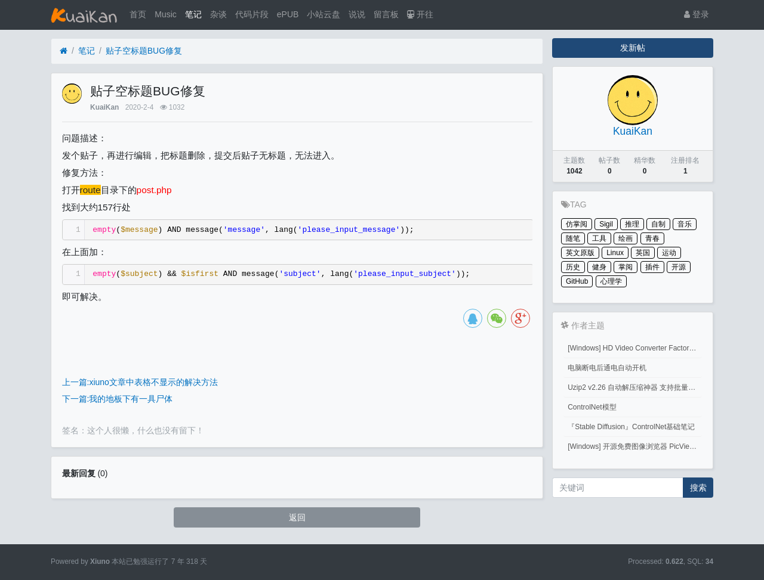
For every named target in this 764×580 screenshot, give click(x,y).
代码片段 (252, 14)
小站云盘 (323, 14)
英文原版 (580, 253)
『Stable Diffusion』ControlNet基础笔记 (631, 427)
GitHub (577, 281)
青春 (652, 238)
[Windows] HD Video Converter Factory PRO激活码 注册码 (635, 348)
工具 (599, 238)
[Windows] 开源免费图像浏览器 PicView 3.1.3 (635, 446)
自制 (658, 224)
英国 (643, 253)
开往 (420, 14)
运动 (669, 253)
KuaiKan (104, 107)
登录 (696, 14)
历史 (573, 267)
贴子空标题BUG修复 (144, 50)
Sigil (606, 224)
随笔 (573, 238)
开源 (678, 267)
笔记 (193, 14)
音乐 (684, 224)
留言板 (386, 14)
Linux (615, 253)
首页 (138, 14)
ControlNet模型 (592, 407)
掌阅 (625, 267)
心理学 (611, 281)
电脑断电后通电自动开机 (607, 368)
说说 (357, 14)
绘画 (625, 238)
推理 (632, 224)
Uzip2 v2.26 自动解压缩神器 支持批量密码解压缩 (635, 387)
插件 (652, 267)
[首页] (63, 51)
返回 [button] (297, 517)
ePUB (288, 14)
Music (166, 14)
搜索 (698, 487)
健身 (599, 267)
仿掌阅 (576, 224)
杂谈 (218, 14)
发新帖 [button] (632, 47)
